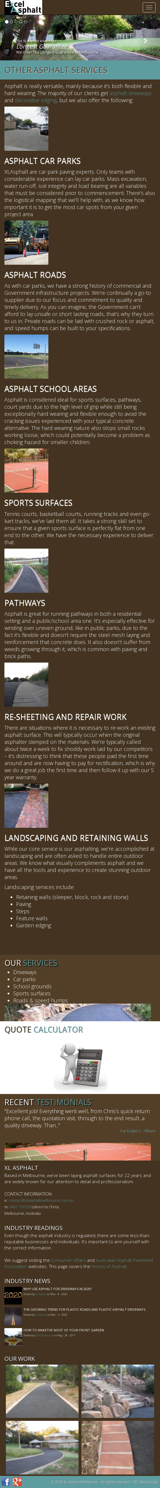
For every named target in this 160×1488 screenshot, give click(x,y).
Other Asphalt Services (56, 69)
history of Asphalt (109, 1266)
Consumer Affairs (68, 1260)
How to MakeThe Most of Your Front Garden (63, 1330)
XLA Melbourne (44, 1335)
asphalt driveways (131, 93)
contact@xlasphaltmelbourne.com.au (41, 1200)
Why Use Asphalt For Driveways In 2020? (57, 1289)
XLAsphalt (41, 1294)
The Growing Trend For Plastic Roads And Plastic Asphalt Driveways (84, 1309)
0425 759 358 (20, 1206)
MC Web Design (146, 1481)
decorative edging (36, 100)
